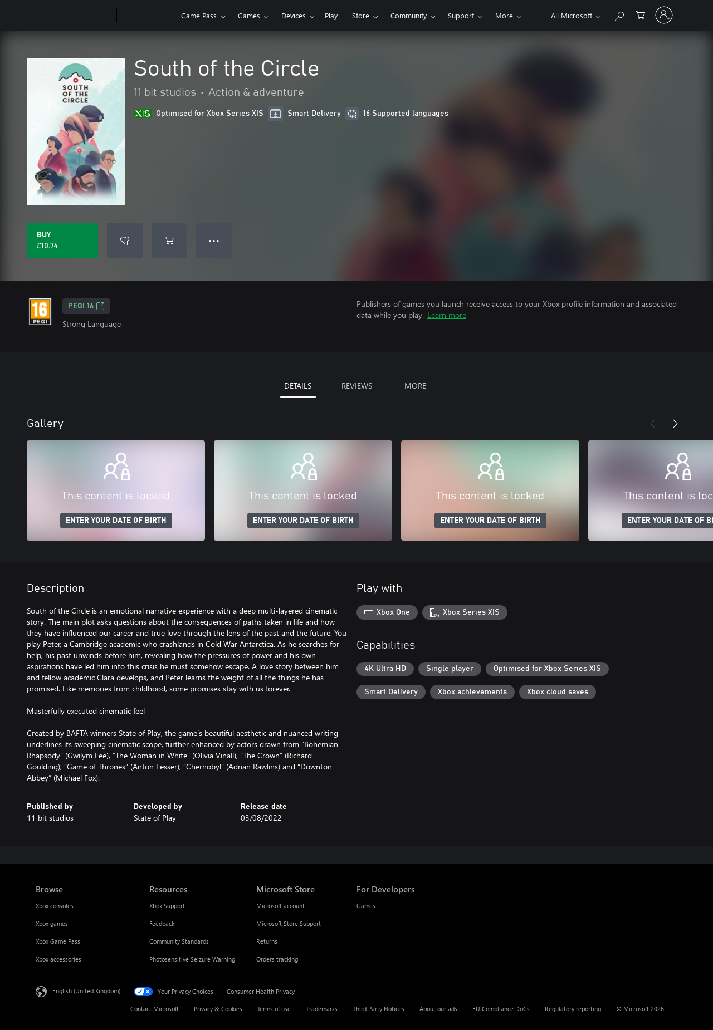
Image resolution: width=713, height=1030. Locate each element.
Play (331, 15)
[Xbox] (147, 16)
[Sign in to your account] (664, 15)
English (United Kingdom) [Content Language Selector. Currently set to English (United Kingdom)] (86, 990)
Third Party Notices (378, 1008)
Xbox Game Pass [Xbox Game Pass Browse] (58, 941)
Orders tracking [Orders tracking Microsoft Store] (277, 959)
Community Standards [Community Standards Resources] (179, 941)
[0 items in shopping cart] (640, 14)
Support (461, 15)
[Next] (675, 423)
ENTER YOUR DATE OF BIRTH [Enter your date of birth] (116, 520)
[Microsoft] (74, 16)
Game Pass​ (199, 15)
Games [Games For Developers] (365, 905)
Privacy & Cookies (218, 1008)
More (504, 15)
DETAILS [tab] (297, 385)
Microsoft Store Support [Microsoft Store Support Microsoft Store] (288, 923)
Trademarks (322, 1008)
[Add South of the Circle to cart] (169, 240)
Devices (293, 15)
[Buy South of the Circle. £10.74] (62, 240)
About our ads (438, 1008)
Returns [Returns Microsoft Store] (266, 941)
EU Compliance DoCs (501, 1008)
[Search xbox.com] (619, 14)
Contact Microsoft (154, 1008)
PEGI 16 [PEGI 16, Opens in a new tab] (86, 306)
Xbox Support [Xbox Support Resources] (167, 905)
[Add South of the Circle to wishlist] (125, 240)
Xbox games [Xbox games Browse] (52, 923)
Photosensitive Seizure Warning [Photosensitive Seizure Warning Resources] (192, 959)
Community (408, 15)
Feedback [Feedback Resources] (161, 923)
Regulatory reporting (573, 1008)
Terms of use (274, 1008)
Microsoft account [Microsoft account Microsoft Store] (280, 905)
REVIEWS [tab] (356, 385)
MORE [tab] (415, 385)
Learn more (446, 315)
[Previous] (653, 423)
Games (249, 15)
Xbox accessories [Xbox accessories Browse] (58, 959)
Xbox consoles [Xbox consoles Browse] (55, 905)
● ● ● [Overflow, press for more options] (214, 240)
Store (360, 15)
